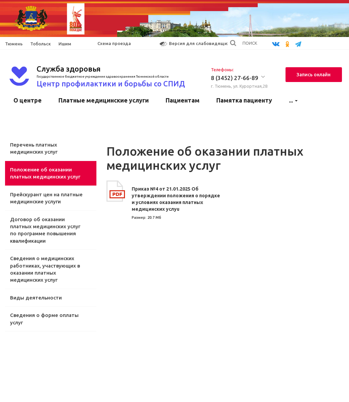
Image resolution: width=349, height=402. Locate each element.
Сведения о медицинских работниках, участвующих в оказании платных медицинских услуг (45, 269)
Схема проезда (114, 43)
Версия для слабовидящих (194, 43)
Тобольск (40, 43)
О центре (27, 100)
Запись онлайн (314, 74)
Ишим (64, 43)
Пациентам (183, 100)
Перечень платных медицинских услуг (33, 148)
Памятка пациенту (244, 100)
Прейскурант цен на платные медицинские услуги (46, 198)
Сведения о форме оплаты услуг (44, 318)
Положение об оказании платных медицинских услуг (45, 173)
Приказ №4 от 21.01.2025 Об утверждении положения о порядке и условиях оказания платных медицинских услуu (176, 199)
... (293, 100)
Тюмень (14, 43)
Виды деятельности (36, 297)
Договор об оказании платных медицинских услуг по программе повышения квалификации (45, 230)
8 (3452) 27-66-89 (234, 78)
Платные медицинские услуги (103, 100)
